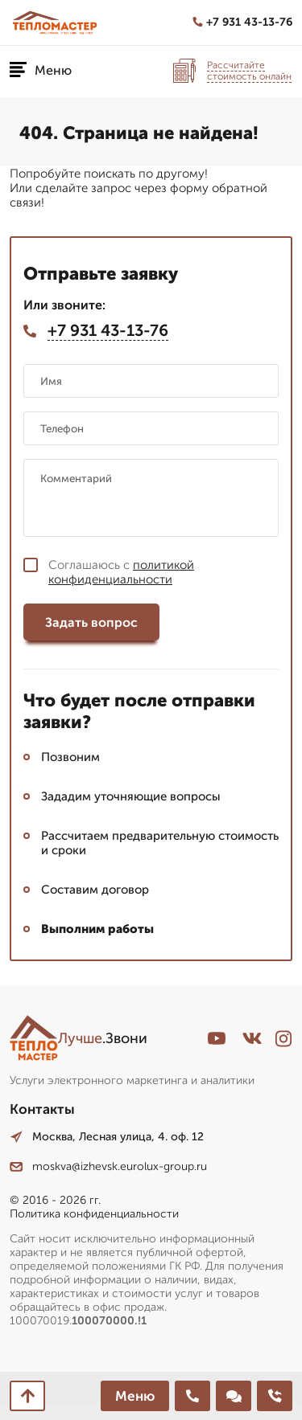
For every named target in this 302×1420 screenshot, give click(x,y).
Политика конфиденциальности (94, 1214)
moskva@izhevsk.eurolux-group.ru (108, 1166)
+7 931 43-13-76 (242, 22)
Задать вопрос (91, 622)
